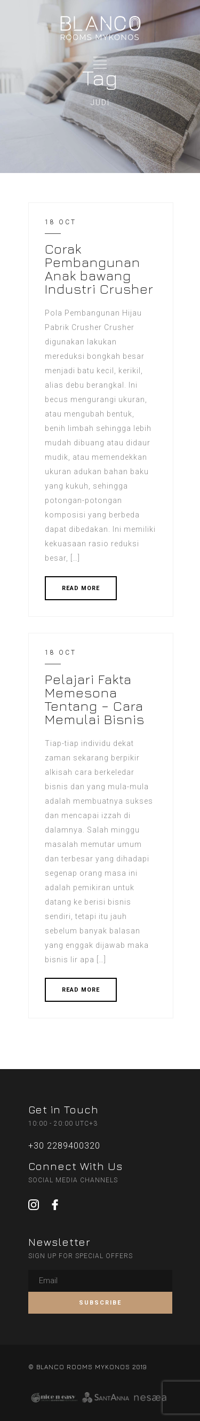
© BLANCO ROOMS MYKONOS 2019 (87, 1367)
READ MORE (81, 588)
